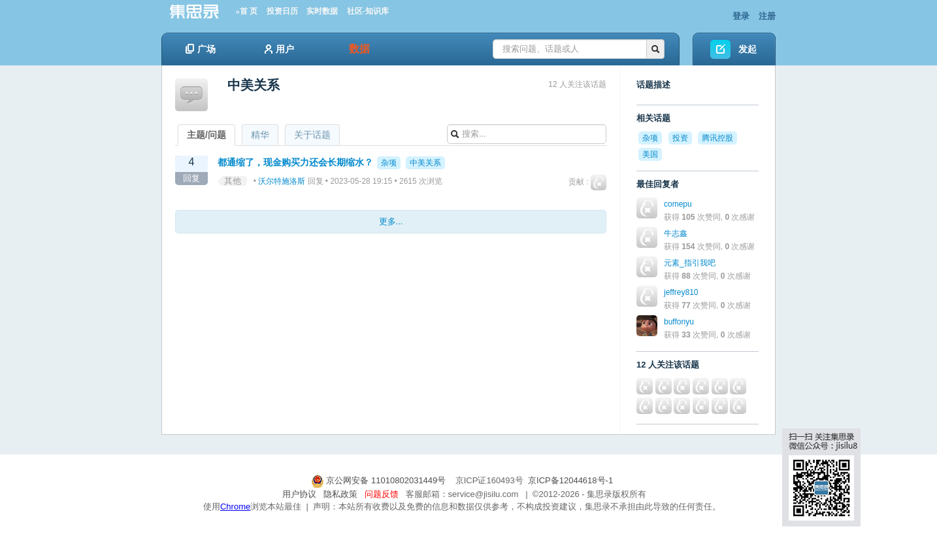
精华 (260, 134)
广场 (201, 49)
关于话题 (312, 134)
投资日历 (282, 11)
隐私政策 (340, 494)
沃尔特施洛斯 (281, 181)
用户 (279, 49)
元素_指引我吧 (689, 262)
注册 (767, 16)
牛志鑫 (675, 233)
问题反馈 (382, 494)
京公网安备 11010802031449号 (379, 480)
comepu (678, 204)
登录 (740, 16)
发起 (747, 49)
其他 (232, 181)
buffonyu (679, 321)
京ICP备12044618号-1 (570, 480)
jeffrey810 (681, 292)
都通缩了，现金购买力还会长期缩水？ (295, 162)
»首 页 (246, 11)
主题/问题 (206, 134)
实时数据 (322, 11)
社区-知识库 (368, 11)
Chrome (235, 506)
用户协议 (299, 494)
